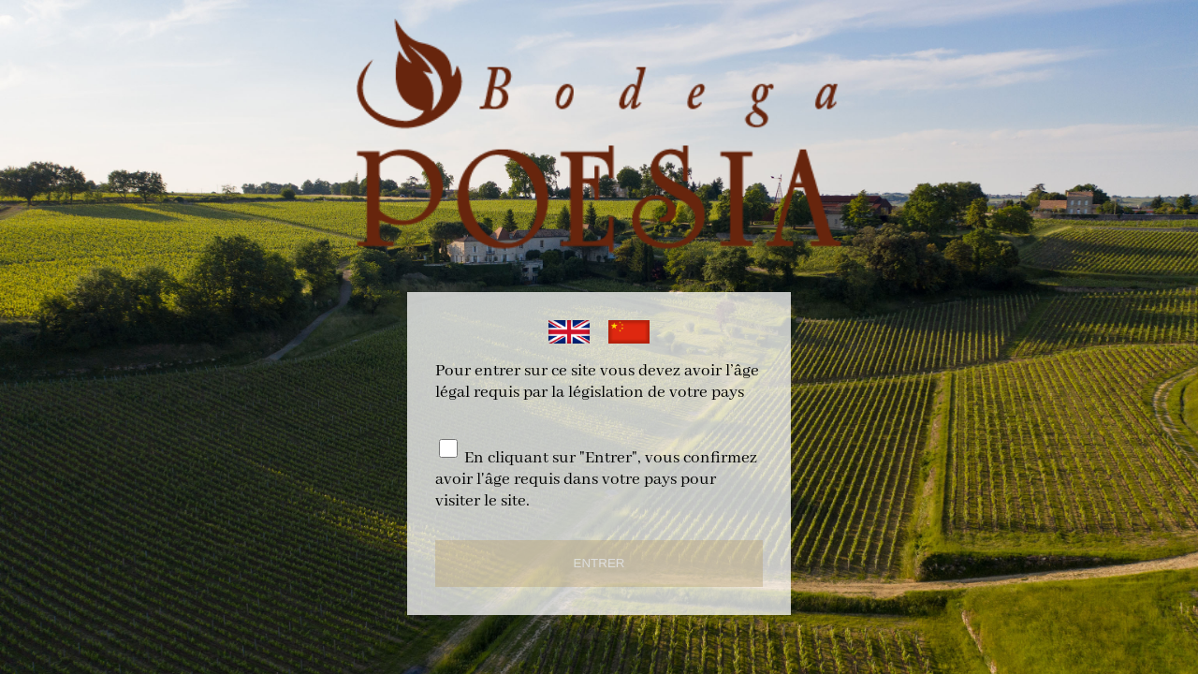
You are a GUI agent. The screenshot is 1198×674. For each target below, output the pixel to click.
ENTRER (599, 563)
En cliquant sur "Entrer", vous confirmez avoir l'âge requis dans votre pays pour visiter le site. (596, 479)
